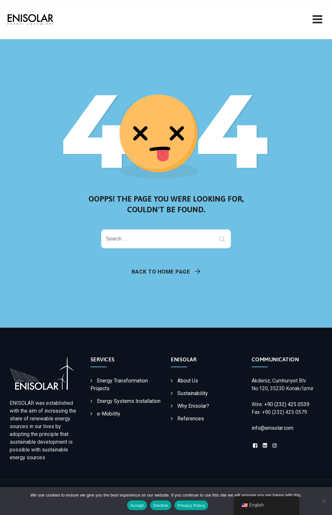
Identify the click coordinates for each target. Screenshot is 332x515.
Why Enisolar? (193, 406)
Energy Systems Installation (128, 401)
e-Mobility (108, 414)
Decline (160, 505)
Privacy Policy (191, 505)
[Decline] (324, 501)
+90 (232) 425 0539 (286, 404)
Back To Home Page (161, 271)
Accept (137, 505)
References (190, 419)
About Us (187, 381)
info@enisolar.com (272, 428)
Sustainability (192, 393)
